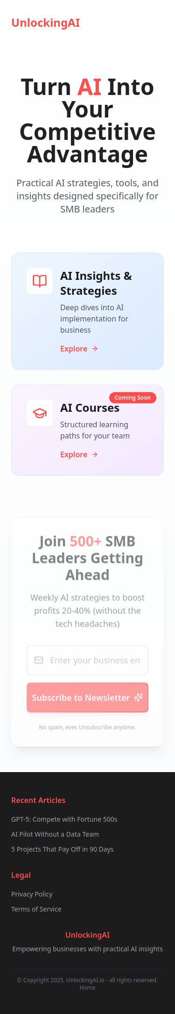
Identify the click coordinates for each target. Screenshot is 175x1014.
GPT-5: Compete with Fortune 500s (64, 819)
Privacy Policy (31, 894)
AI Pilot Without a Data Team (55, 834)
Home (87, 988)
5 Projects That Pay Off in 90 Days (62, 849)
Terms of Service (36, 909)
